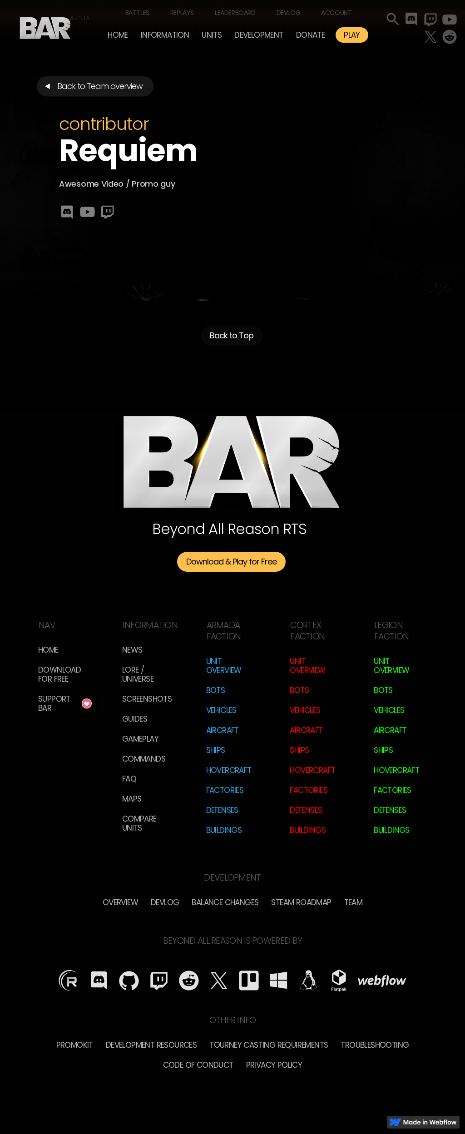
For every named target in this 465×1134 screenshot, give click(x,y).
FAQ (129, 778)
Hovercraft (229, 770)
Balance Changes (225, 902)
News (132, 649)
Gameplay (140, 738)
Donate (310, 35)
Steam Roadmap (301, 902)
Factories (225, 790)
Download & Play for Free (231, 561)
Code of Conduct (198, 1065)
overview (120, 902)
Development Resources (151, 1045)
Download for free (59, 674)
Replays (182, 12)
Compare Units (139, 823)
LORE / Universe (137, 674)
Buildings (224, 830)
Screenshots (147, 698)
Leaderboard (235, 12)
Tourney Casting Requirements (268, 1045)
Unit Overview (224, 666)
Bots (215, 690)
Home (118, 35)
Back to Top (231, 336)
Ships (215, 750)
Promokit (74, 1045)
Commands (143, 758)
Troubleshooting (375, 1045)
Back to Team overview (100, 86)
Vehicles (221, 710)
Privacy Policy (274, 1065)
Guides (134, 718)
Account (336, 12)
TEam (353, 902)
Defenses (222, 810)
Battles (137, 12)
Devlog (289, 12)
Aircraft (222, 730)
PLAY (352, 35)
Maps (132, 798)
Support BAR (54, 703)
